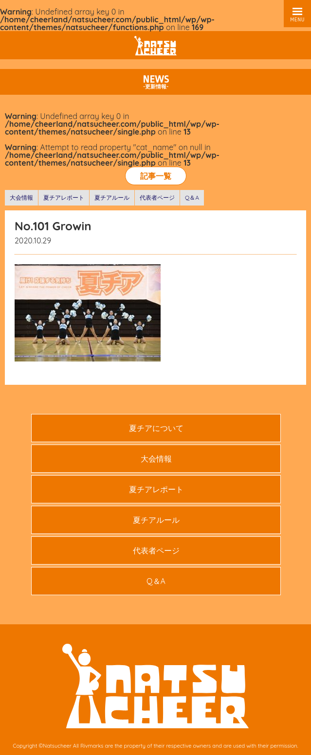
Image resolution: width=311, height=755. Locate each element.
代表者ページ (157, 197)
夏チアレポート (63, 197)
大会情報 (21, 197)
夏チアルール (111, 197)
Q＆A (192, 197)
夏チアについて (156, 428)
